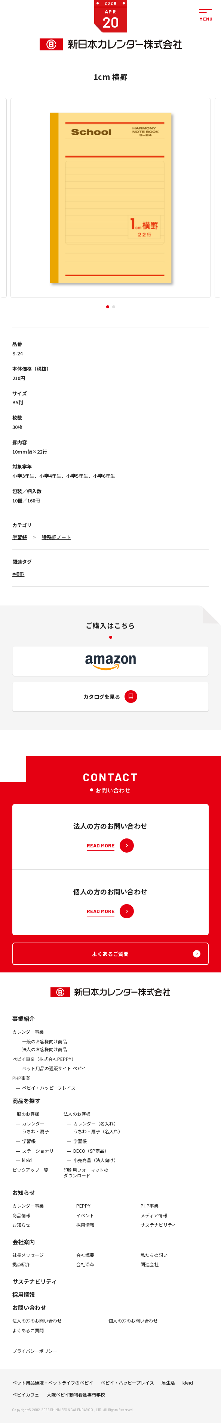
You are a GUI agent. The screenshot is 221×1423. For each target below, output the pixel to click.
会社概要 (85, 1260)
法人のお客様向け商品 (44, 1054)
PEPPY (83, 1211)
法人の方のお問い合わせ (37, 1326)
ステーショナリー (40, 1155)
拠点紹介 (21, 1269)
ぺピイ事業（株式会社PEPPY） (44, 1064)
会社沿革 (85, 1269)
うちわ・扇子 (35, 1136)
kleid (27, 1165)
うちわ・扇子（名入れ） (98, 1136)
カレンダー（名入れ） (95, 1128)
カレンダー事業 (28, 1037)
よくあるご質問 (28, 1335)
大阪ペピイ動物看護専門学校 (76, 1397)
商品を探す (26, 1105)
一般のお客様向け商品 (44, 1046)
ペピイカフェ (25, 1397)
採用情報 (85, 1230)
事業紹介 (23, 1023)
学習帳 (19, 537)
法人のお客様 (77, 1119)
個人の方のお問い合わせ (133, 1326)
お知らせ (23, 1197)
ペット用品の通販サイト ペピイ (54, 1073)
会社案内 (23, 1246)
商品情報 (21, 1220)
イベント (85, 1220)
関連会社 (150, 1269)
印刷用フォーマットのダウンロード (86, 1177)
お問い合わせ (29, 1312)
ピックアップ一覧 (30, 1175)
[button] (107, 306)
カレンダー (33, 1128)
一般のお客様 (25, 1119)
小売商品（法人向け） (95, 1165)
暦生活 (168, 1385)
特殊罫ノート (56, 537)
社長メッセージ (28, 1260)
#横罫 (18, 573)
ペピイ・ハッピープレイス (49, 1092)
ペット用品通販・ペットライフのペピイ (52, 1385)
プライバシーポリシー (34, 1356)
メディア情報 (154, 1220)
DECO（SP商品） (91, 1155)
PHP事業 (21, 1083)
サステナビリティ (158, 1230)
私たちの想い (154, 1260)
